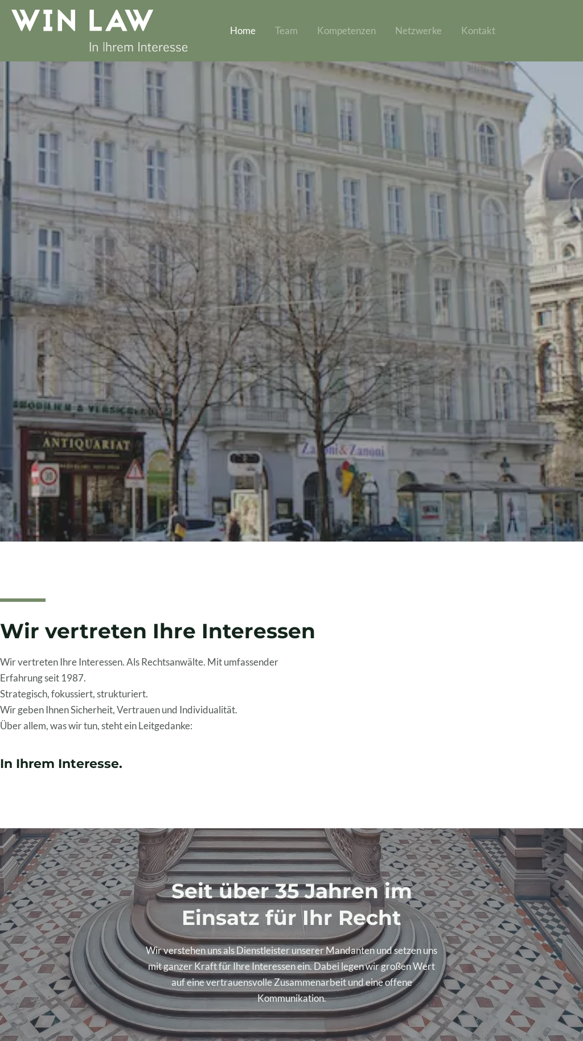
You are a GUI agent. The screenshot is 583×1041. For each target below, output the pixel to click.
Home (243, 30)
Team (286, 30)
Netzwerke (418, 30)
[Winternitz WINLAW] (99, 29)
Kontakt (478, 30)
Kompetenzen (346, 30)
